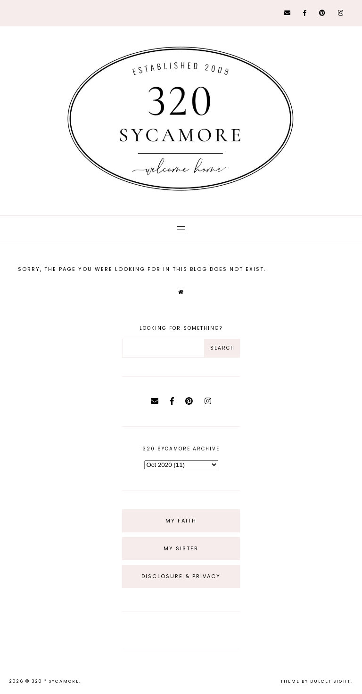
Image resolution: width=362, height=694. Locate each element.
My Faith (181, 520)
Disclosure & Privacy (181, 576)
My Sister (181, 548)
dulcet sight (330, 681)
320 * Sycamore (55, 681)
